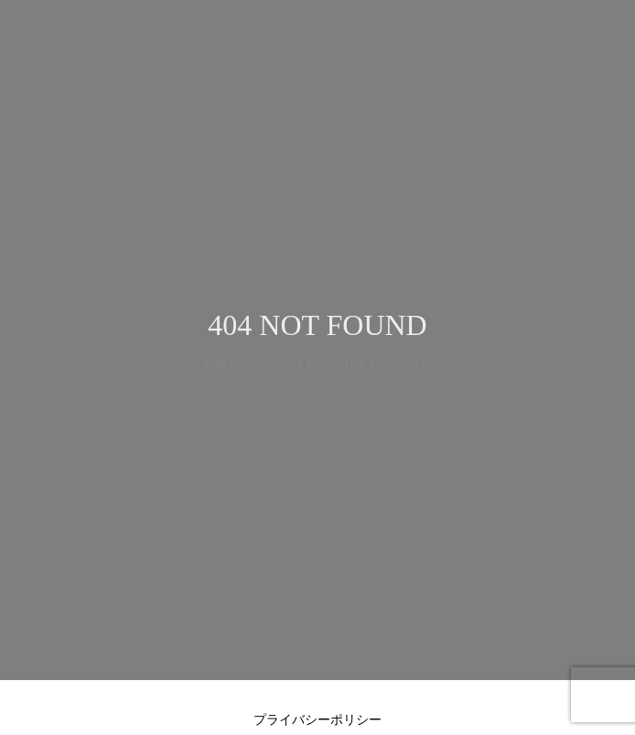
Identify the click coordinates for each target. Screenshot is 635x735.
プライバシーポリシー (317, 720)
